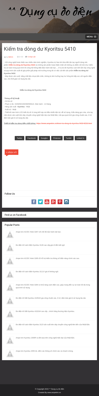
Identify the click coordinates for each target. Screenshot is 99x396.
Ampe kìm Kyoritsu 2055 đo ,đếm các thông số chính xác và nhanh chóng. (44, 351)
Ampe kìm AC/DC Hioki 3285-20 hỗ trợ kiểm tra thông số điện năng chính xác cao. (48, 258)
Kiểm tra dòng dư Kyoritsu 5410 (22, 65)
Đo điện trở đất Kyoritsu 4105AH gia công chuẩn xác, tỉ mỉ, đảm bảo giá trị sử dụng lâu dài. (51, 298)
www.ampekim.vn (54, 392)
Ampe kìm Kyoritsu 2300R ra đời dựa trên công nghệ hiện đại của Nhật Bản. (45, 338)
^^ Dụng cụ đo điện (49, 11)
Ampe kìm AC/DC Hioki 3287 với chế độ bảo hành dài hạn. (38, 232)
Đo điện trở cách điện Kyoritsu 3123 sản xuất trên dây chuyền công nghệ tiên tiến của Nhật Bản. (53, 325)
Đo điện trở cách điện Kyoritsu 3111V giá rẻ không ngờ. (37, 272)
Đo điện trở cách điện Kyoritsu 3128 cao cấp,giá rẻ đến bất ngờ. (40, 245)
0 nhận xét (32, 57)
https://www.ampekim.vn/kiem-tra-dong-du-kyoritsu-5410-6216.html (64, 123)
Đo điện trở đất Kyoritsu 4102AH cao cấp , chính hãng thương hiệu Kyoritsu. (45, 311)
